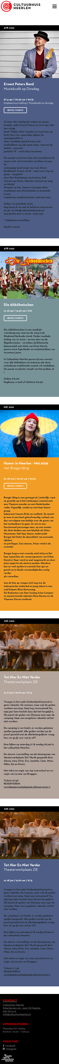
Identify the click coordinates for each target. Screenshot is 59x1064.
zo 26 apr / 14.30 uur (15, 311)
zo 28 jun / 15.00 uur (15, 880)
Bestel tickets (15, 110)
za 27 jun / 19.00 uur (15, 693)
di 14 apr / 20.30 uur (15, 99)
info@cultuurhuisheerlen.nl (17, 1014)
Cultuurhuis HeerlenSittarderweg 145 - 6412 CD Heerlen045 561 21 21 (21, 1008)
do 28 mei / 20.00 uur (16, 479)
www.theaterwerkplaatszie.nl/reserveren (27, 787)
